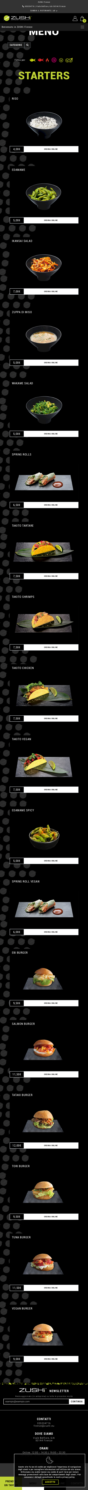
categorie (16, 45)
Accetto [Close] (50, 1482)
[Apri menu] (82, 27)
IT (55, 11)
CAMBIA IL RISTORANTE (40, 11)
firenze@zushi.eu (44, 1426)
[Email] (36, 1401)
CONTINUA (77, 1401)
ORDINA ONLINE (51, 149)
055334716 (30, 6)
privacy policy (68, 1477)
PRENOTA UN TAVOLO (11, 1483)
